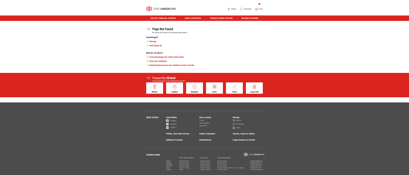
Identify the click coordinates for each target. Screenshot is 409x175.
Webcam (231, 8)
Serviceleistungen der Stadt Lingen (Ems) (165, 57)
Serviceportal (245, 8)
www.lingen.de (154, 45)
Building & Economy (174, 140)
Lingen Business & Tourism (244, 140)
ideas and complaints (156, 61)
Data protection (204, 123)
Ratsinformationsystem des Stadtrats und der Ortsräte (170, 65)
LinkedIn (170, 127)
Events (259, 8)
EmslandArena (205, 140)
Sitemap (151, 41)
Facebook (171, 120)
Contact (201, 120)
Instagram (171, 124)
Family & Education (207, 133)
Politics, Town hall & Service (177, 133)
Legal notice (203, 126)
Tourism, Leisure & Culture (244, 133)
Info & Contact (205, 117)
